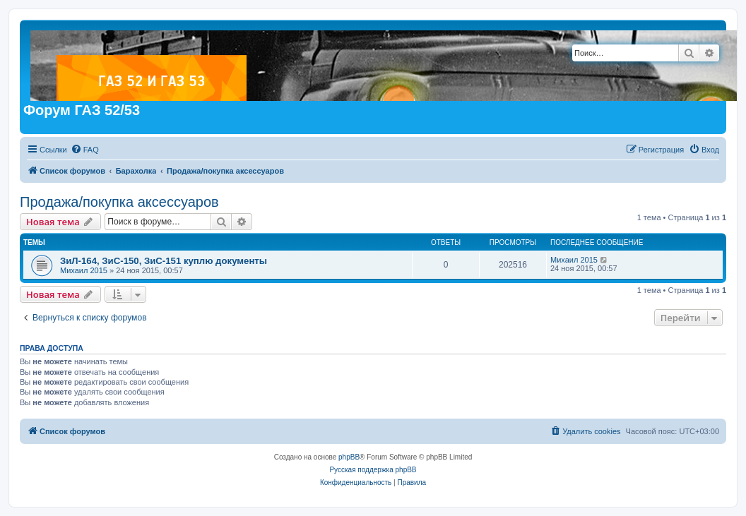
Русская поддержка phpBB (372, 470)
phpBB (349, 457)
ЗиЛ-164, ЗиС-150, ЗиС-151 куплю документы (163, 261)
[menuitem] (85, 149)
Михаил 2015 (83, 270)
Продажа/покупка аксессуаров (119, 202)
